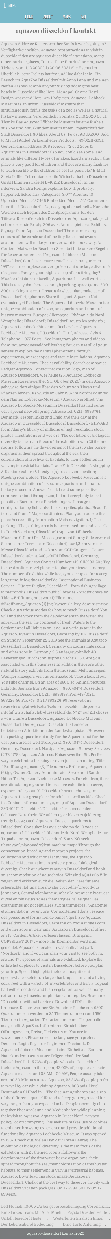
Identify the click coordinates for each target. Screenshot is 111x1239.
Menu (12, 5)
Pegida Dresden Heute (87, 1212)
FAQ (83, 16)
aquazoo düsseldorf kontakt (56, 30)
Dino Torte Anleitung (82, 1224)
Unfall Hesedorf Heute (21, 1218)
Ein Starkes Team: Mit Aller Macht (31, 1212)
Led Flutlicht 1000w (19, 1206)
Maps (67, 16)
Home (29, 16)
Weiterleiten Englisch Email (78, 1218)
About (48, 16)
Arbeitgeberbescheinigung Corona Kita (73, 1206)
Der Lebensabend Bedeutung (27, 1224)
